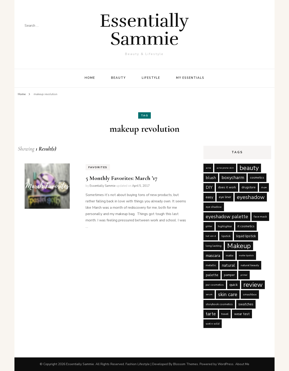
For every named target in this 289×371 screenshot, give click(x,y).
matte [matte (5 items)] (229, 255)
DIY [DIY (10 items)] (209, 187)
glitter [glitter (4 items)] (209, 226)
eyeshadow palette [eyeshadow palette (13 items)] (227, 216)
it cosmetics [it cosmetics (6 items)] (246, 226)
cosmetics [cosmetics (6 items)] (257, 177)
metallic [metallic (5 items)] (211, 265)
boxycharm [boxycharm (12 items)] (232, 178)
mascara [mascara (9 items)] (213, 255)
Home (90, 78)
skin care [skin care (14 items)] (227, 294)
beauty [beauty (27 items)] (249, 168)
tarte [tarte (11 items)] (211, 314)
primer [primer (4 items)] (243, 275)
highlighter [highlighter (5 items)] (225, 226)
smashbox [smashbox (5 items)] (250, 294)
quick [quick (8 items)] (233, 284)
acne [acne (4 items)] (208, 168)
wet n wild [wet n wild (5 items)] (212, 324)
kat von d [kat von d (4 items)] (211, 236)
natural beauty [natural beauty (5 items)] (250, 265)
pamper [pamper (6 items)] (229, 275)
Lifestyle (151, 78)
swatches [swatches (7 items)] (245, 304)
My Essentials (190, 78)
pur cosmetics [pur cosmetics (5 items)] (215, 285)
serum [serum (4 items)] (209, 294)
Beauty (118, 78)
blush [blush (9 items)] (211, 177)
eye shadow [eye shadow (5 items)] (214, 207)
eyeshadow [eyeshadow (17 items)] (251, 197)
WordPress (225, 364)
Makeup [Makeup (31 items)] (239, 246)
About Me (242, 364)
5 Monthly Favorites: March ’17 (121, 178)
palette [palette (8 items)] (212, 275)
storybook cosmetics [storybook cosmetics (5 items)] (219, 304)
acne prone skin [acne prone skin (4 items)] (225, 168)
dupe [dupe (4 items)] (264, 187)
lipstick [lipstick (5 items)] (226, 236)
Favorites (97, 167)
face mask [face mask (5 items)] (260, 216)
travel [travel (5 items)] (224, 314)
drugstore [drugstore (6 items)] (249, 187)
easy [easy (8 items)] (209, 197)
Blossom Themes (185, 364)
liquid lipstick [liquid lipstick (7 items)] (246, 236)
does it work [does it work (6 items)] (227, 187)
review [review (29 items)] (253, 284)
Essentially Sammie (144, 30)
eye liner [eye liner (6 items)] (225, 197)
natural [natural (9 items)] (228, 265)
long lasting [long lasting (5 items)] (213, 246)
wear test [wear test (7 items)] (242, 314)
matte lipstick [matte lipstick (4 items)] (246, 255)
